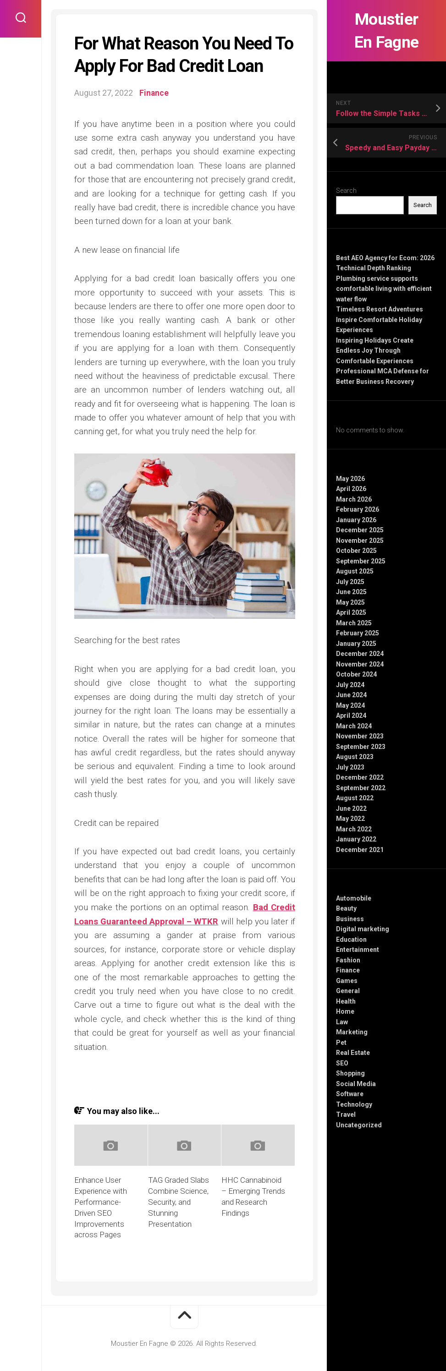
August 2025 (355, 571)
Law (342, 1022)
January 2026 (356, 520)
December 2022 (360, 777)
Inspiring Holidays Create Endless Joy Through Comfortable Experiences (374, 351)
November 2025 (360, 540)
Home (345, 1011)
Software (349, 1094)
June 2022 (351, 808)
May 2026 (350, 478)
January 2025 (356, 643)
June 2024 (351, 695)
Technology (354, 1104)
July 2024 (350, 684)
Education (351, 939)
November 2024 (360, 664)
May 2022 (350, 818)
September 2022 (360, 788)
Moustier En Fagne (386, 31)
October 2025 (356, 550)
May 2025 (350, 602)
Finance (348, 970)
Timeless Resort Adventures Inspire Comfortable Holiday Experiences (379, 319)
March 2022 (354, 829)
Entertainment (357, 949)
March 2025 (354, 623)
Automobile (353, 898)
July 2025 (350, 581)
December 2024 (360, 653)
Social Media (356, 1083)
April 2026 (351, 488)
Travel (346, 1114)
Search (346, 190)
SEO (342, 1063)
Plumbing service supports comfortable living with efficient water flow (384, 289)
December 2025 (360, 530)
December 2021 (360, 849)
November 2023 (360, 736)
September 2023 (360, 746)
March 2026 (354, 499)
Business (350, 919)
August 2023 (355, 756)
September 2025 (360, 561)
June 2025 (351, 591)
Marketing (352, 1032)
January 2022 (356, 839)
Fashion (348, 960)
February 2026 (357, 509)
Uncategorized (359, 1125)
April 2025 (351, 612)
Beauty (346, 908)
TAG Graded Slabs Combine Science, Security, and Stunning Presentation (178, 1201)
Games (347, 980)
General (348, 990)
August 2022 (355, 798)
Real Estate (353, 1052)
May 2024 (350, 705)
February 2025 (357, 633)
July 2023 (350, 767)
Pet (341, 1042)
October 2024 (356, 674)
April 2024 (351, 715)
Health (346, 1001)
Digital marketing (362, 929)
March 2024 (354, 726)
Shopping (350, 1073)
